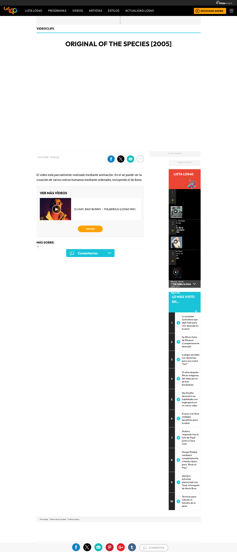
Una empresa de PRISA (52, 529)
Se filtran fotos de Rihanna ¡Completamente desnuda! (190, 342)
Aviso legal (44, 519)
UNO (103, 531)
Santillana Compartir (129, 527)
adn (166, 527)
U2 (38, 246)
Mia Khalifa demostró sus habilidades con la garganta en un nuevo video (190, 399)
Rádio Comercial (183, 541)
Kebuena (178, 531)
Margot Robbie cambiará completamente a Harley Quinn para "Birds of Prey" (190, 460)
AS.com (155, 527)
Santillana (112, 527)
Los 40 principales (97, 527)
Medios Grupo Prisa (51, 537)
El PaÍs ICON (125, 541)
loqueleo (152, 541)
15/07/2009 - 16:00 (49, 157)
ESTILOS (113, 10)
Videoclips (45, 28)
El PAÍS (81, 527)
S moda (138, 541)
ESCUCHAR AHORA (212, 10)
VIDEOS (77, 10)
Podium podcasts (78, 536)
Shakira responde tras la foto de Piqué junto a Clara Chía (190, 437)
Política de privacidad (58, 519)
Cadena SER (145, 527)
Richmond (78, 541)
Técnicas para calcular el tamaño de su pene (189, 501)
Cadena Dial (167, 531)
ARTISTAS (95, 10)
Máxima (147, 531)
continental (138, 531)
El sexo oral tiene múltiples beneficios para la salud (190, 418)
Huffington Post (85, 531)
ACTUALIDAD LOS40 (139, 10)
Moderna (95, 541)
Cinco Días (125, 531)
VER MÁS (90, 229)
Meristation (168, 541)
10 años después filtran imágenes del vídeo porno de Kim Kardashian (190, 378)
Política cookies (73, 519)
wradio (113, 531)
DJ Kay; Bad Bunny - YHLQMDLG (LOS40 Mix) (104, 209)
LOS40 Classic (157, 531)
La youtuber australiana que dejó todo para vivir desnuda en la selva (190, 322)
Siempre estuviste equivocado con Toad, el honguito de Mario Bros (190, 482)
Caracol (178, 527)
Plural (110, 541)
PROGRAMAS (57, 10)
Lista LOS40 (33, 10)
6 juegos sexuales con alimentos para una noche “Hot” (190, 359)
